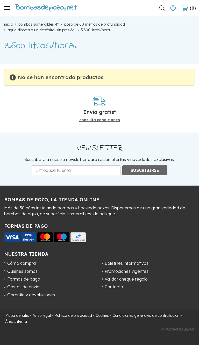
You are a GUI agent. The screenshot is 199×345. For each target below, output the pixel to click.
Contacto (114, 286)
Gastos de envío (23, 286)
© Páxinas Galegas (177, 329)
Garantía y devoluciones (31, 294)
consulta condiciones (99, 120)
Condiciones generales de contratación (145, 315)
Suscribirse (145, 170)
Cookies (102, 315)
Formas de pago (23, 279)
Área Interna (16, 321)
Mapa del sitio (17, 315)
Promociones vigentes (126, 271)
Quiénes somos (22, 271)
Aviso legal (42, 315)
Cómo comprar (22, 263)
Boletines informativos (126, 263)
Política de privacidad (73, 315)
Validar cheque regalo (126, 279)
